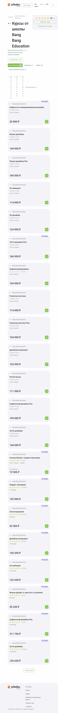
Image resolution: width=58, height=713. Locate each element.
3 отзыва (23, 541)
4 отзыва (23, 514)
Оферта (28, 694)
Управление (28, 65)
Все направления (15, 65)
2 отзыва (23, 568)
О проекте (28, 706)
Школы (42, 4)
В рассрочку (22, 86)
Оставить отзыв (14, 110)
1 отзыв (23, 271)
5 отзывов (24, 487)
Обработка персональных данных (33, 698)
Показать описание (13, 54)
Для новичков (11, 87)
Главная (10, 17)
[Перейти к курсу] (46, 121)
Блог (47, 4)
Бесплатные (17, 86)
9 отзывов (24, 649)
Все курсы (36, 5)
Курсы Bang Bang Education (20, 17)
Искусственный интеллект (17, 69)
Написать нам (30, 703)
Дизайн (39, 65)
